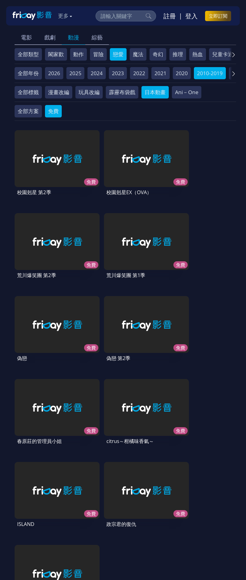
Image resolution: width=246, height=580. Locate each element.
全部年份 (28, 73)
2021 (160, 73)
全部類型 (28, 54)
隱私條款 (175, 517)
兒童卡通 (222, 54)
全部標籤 (28, 92)
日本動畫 (155, 92)
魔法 (138, 54)
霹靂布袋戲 (122, 92)
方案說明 (82, 517)
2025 (75, 73)
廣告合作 (87, 529)
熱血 (197, 54)
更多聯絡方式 (194, 559)
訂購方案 (141, 529)
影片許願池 (58, 529)
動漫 (73, 37)
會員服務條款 (142, 517)
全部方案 (28, 111)
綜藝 (97, 37)
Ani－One (186, 92)
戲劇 (50, 37)
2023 (118, 73)
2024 (97, 73)
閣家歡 (56, 54)
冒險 (98, 54)
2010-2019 (210, 73)
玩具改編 (89, 92)
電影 (26, 37)
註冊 (169, 15)
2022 (139, 73)
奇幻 (158, 54)
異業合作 (27, 529)
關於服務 (27, 517)
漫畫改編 (58, 92)
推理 (177, 54)
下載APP (115, 529)
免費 (53, 111)
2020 (182, 73)
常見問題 (109, 517)
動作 (78, 54)
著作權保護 (205, 517)
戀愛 (118, 54)
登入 (191, 15)
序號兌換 (55, 517)
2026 (54, 73)
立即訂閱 (218, 16)
